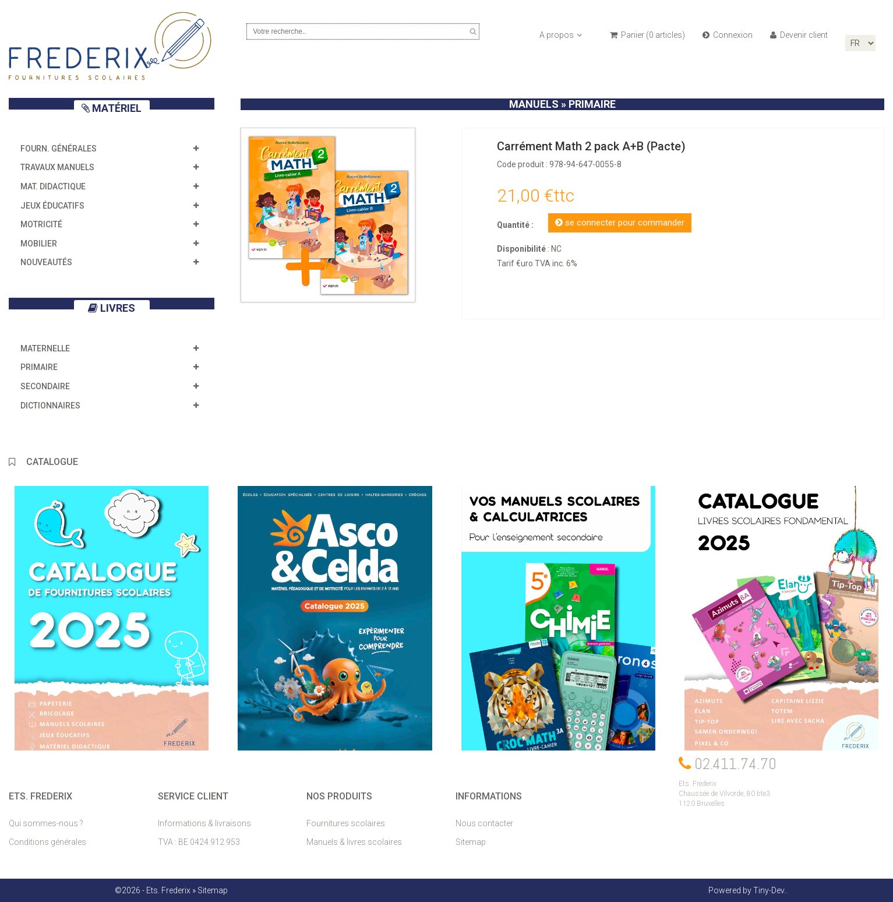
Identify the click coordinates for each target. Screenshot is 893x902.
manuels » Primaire (562, 104)
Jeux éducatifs (52, 205)
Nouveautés (46, 262)
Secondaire (45, 386)
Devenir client (799, 35)
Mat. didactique (53, 186)
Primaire (39, 367)
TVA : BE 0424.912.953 (199, 842)
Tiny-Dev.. (770, 890)
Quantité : (515, 225)
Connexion (728, 35)
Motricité (41, 224)
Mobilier (38, 243)
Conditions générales (47, 842)
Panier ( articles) (647, 35)
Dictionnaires (50, 405)
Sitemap (471, 842)
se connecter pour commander (619, 222)
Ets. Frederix (168, 890)
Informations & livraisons (204, 823)
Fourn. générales (58, 148)
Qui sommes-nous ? (46, 823)
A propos (560, 35)
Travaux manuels (57, 167)
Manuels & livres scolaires (354, 842)
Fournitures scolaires (345, 823)
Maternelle (45, 348)
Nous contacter (484, 823)
